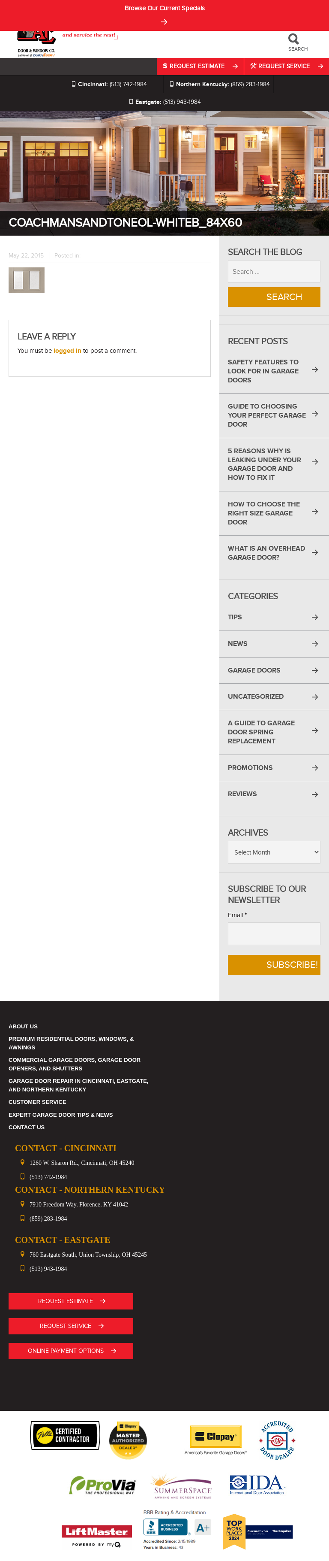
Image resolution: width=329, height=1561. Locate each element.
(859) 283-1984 (219, 84)
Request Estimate (194, 66)
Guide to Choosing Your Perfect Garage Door (267, 415)
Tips (235, 617)
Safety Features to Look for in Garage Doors (263, 371)
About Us (23, 1026)
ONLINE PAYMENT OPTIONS (66, 1351)
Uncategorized (256, 696)
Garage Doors (254, 670)
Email (237, 915)
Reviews (242, 794)
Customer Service (37, 1102)
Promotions (250, 768)
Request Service (280, 66)
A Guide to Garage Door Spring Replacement (261, 732)
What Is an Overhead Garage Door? (266, 553)
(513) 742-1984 (109, 84)
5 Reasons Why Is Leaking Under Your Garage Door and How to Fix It (264, 464)
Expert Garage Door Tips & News (61, 1115)
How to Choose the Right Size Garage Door (264, 513)
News (238, 644)
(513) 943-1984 (165, 102)
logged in (67, 351)
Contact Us (27, 1127)
